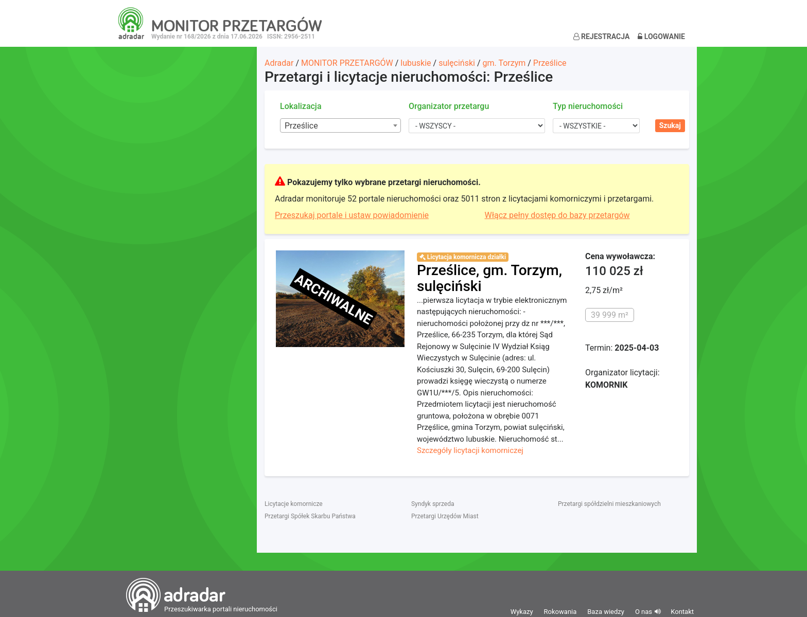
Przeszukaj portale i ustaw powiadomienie (352, 215)
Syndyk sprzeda (432, 503)
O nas (643, 611)
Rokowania (560, 611)
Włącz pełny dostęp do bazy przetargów (557, 215)
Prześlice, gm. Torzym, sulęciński (489, 278)
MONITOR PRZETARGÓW (347, 63)
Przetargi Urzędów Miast (445, 516)
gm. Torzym (503, 63)
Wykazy (522, 611)
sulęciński (456, 63)
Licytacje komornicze (294, 503)
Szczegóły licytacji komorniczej (470, 450)
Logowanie (661, 36)
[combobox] (340, 125)
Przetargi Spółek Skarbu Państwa (310, 516)
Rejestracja (601, 36)
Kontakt (682, 611)
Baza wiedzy (605, 611)
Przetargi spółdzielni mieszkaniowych (609, 503)
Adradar (279, 63)
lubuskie (415, 63)
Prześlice (550, 63)
